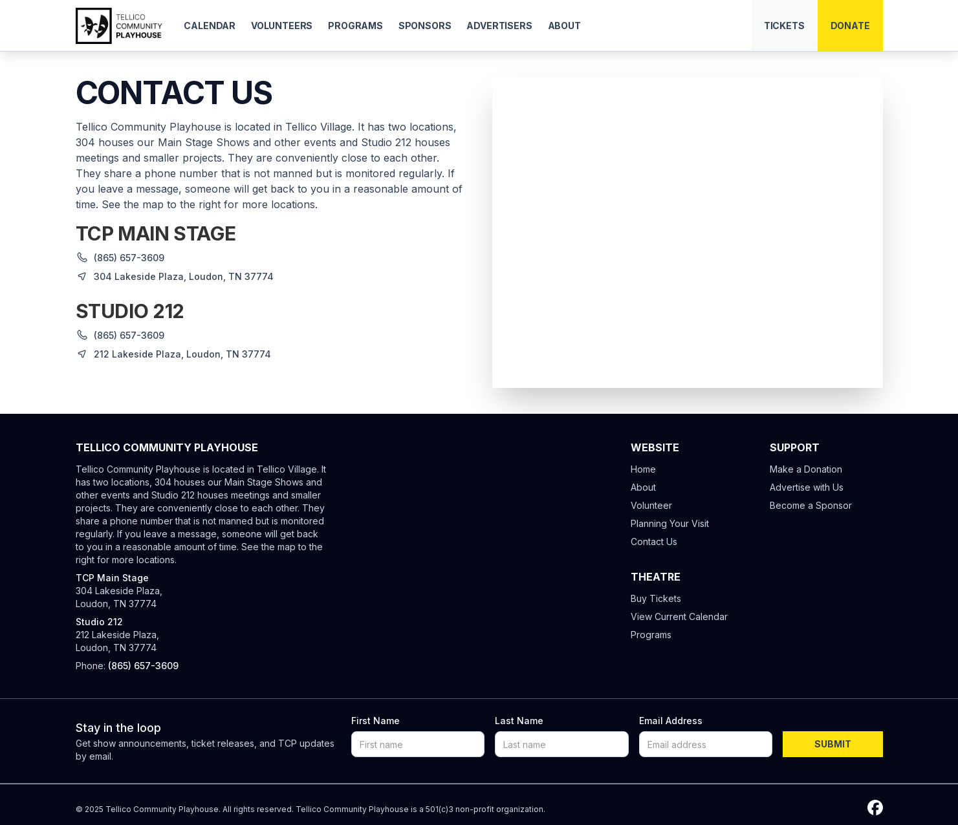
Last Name (519, 720)
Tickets (784, 25)
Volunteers (281, 25)
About (564, 25)
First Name (375, 720)
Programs (355, 25)
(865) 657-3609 (129, 257)
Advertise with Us (807, 487)
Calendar (209, 25)
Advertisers (499, 25)
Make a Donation (806, 469)
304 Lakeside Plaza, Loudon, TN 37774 (119, 597)
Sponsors (425, 25)
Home (643, 469)
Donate (850, 25)
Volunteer (651, 505)
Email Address (670, 720)
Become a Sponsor (811, 505)
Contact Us (654, 541)
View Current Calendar (679, 616)
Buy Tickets (656, 598)
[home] (120, 26)
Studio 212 (99, 621)
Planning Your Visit (670, 523)
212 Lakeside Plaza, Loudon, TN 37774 (117, 641)
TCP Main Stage (112, 577)
